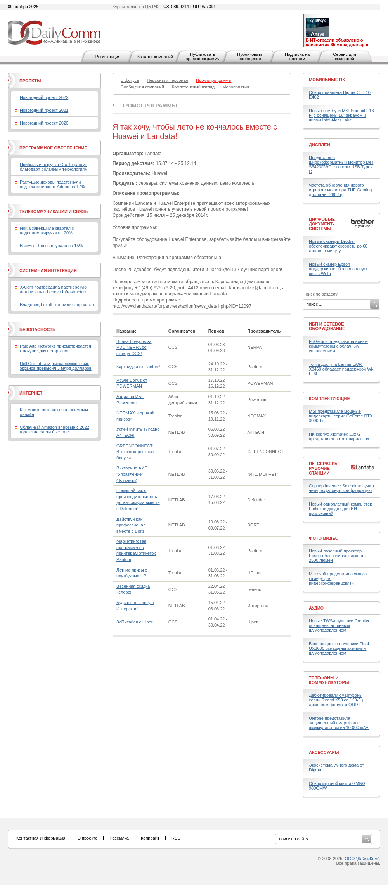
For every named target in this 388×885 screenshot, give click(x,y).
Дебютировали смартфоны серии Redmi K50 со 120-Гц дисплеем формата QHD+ (336, 700)
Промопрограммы (148, 105)
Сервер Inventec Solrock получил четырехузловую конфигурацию (341, 488)
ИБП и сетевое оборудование (327, 326)
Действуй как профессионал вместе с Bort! (131, 525)
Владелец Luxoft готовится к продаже (57, 304)
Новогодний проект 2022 (44, 97)
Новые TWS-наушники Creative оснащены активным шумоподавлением (340, 625)
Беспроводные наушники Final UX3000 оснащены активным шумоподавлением (339, 648)
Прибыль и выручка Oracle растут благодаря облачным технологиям (54, 166)
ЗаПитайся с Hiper (134, 622)
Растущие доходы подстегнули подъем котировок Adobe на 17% (52, 184)
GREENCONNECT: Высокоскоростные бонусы (135, 451)
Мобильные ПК (327, 79)
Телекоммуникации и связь (53, 211)
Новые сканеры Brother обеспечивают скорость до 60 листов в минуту (338, 246)
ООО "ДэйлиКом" (362, 858)
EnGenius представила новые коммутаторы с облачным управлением (338, 346)
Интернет (30, 393)
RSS (175, 838)
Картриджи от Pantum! (138, 366)
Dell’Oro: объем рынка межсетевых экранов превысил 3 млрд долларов (56, 366)
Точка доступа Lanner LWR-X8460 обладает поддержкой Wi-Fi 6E (341, 369)
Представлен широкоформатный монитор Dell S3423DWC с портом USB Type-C (341, 164)
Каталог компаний (155, 56)
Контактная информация (40, 838)
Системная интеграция (48, 270)
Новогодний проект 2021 (44, 110)
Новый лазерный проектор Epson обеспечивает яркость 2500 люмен (337, 556)
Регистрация (107, 56)
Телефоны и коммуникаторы (329, 680)
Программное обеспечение (53, 147)
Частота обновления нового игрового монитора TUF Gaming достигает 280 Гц (340, 190)
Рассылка (119, 838)
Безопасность (37, 329)
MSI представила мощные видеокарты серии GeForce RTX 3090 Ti (340, 416)
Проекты (30, 80)
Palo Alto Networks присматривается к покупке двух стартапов (55, 348)
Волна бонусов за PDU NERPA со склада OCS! (134, 347)
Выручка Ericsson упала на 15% (51, 245)
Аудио (316, 608)
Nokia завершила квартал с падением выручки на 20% (47, 230)
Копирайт (150, 838)
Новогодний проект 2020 (44, 123)
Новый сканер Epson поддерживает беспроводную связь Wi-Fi (338, 269)
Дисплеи (319, 144)
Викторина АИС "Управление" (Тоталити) (131, 474)
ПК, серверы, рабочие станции (324, 468)
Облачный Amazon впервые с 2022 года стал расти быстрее (54, 429)
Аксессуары (324, 752)
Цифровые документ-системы (322, 224)
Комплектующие (329, 398)
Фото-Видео (323, 538)
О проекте (87, 838)
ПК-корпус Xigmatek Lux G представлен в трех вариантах (339, 436)
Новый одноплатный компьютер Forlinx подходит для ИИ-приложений (340, 509)
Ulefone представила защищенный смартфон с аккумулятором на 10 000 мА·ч (339, 723)
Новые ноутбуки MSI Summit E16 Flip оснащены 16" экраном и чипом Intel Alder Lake (341, 115)
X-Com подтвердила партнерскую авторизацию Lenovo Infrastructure (53, 289)
